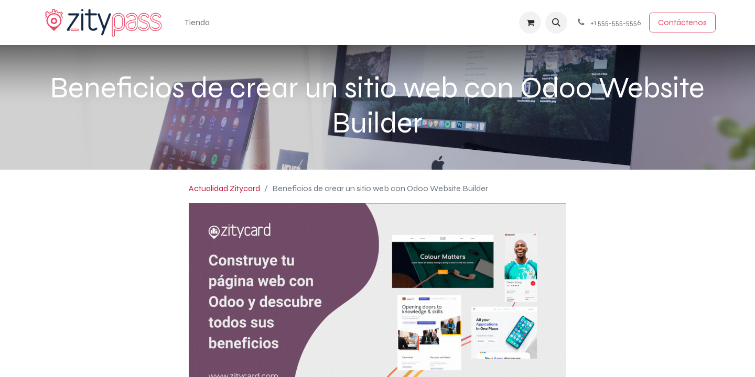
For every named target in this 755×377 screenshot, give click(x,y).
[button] (556, 23)
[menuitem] (197, 22)
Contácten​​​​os (682, 22)
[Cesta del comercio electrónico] (530, 23)
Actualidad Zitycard (224, 188)
